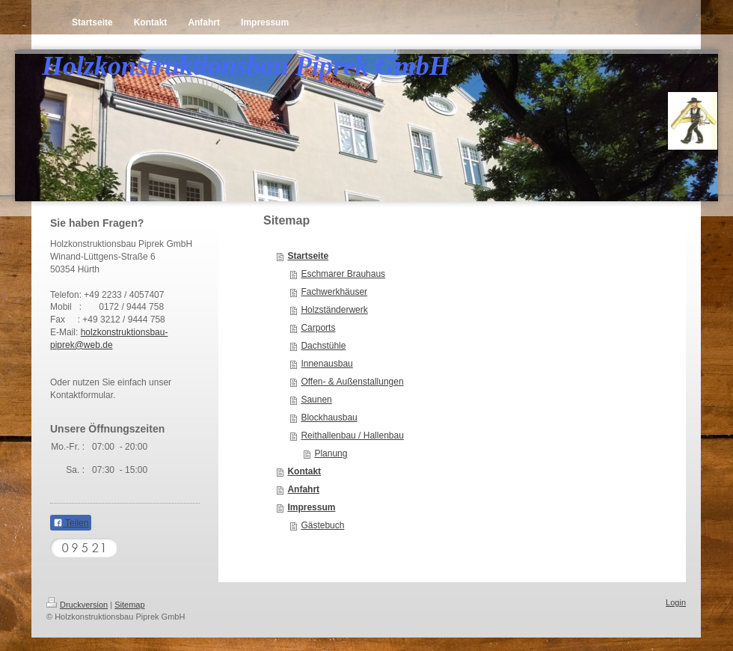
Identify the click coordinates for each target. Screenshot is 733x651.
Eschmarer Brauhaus (343, 274)
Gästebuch (322, 525)
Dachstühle (323, 345)
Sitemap (129, 604)
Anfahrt (303, 489)
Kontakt (304, 471)
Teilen (70, 523)
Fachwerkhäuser (334, 292)
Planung (330, 453)
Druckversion (77, 604)
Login (676, 602)
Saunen (316, 399)
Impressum (311, 507)
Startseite (307, 256)
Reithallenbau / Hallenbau (352, 435)
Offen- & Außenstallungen (352, 381)
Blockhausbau (329, 417)
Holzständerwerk (334, 310)
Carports (318, 328)
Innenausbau (326, 363)
